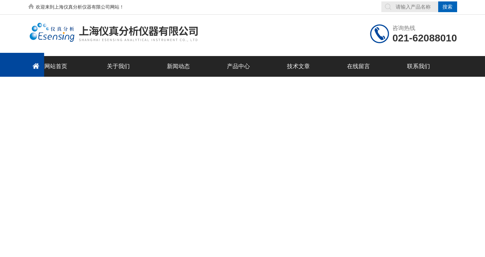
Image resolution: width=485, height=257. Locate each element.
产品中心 (238, 66)
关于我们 (118, 66)
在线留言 (358, 66)
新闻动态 (178, 66)
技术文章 (298, 66)
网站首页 (48, 66)
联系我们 (418, 66)
